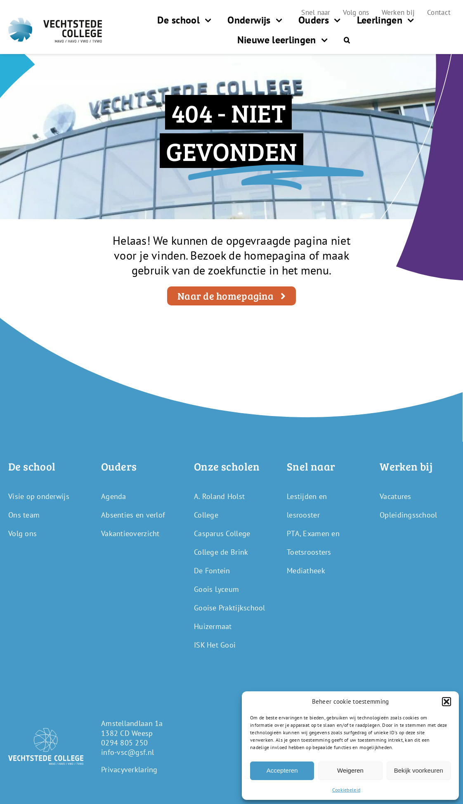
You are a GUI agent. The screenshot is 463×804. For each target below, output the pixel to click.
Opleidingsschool (408, 515)
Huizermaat (213, 626)
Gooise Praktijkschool (229, 607)
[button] (446, 702)
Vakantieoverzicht (130, 533)
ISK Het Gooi (215, 645)
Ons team (24, 515)
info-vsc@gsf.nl (127, 752)
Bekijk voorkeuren (418, 770)
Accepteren (282, 770)
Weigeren (350, 770)
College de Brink (221, 552)
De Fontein (212, 570)
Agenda (113, 496)
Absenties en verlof (133, 515)
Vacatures (395, 496)
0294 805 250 (124, 742)
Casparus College (222, 533)
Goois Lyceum (216, 589)
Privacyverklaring (129, 769)
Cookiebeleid (346, 790)
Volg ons (22, 533)
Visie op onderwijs (38, 496)
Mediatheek (306, 570)
